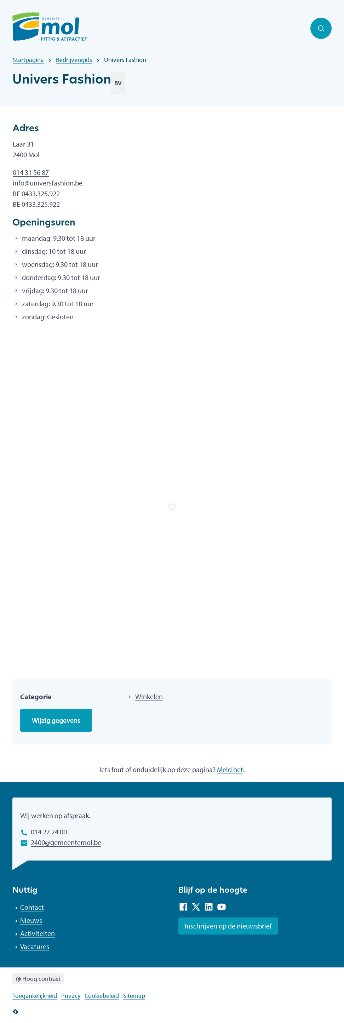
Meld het (230, 769)
